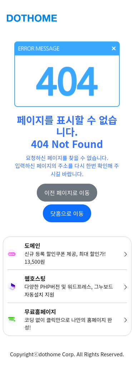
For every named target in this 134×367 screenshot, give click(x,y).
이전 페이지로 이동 (67, 192)
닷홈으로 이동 (67, 213)
